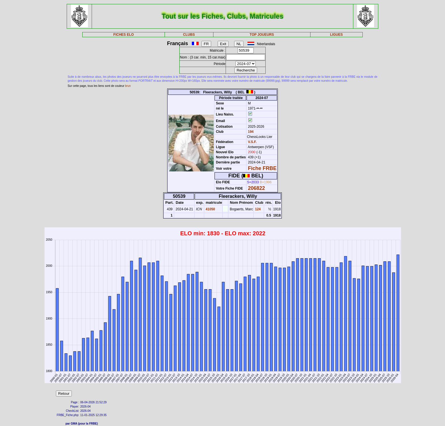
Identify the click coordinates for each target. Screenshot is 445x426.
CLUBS (189, 35)
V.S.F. (252, 142)
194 (250, 132)
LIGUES (336, 35)
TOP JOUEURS (262, 35)
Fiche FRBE (262, 168)
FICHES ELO (123, 35)
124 (257, 209)
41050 (210, 209)
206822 (256, 188)
